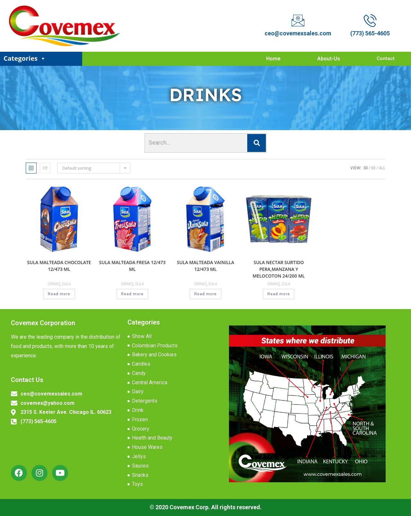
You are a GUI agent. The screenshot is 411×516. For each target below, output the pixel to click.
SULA (66, 284)
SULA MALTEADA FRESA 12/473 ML (132, 265)
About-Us (328, 59)
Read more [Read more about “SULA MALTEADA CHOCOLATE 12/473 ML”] (59, 294)
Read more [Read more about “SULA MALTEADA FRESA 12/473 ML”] (132, 294)
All (382, 168)
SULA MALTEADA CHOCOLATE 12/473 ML (59, 265)
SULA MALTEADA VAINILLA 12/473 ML (205, 265)
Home (273, 59)
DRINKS (54, 284)
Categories (25, 58)
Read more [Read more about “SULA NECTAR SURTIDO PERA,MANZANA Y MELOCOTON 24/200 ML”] (278, 294)
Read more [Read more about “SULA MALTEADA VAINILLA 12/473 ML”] (205, 294)
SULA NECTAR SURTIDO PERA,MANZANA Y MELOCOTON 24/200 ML (279, 269)
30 (365, 168)
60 (373, 168)
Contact (386, 58)
